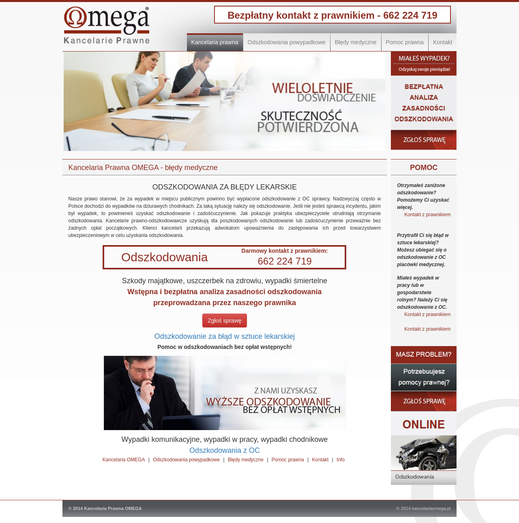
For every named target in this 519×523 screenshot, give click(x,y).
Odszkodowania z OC (224, 450)
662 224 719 (410, 15)
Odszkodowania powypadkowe (287, 42)
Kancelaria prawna (214, 42)
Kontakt (442, 42)
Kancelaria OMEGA (124, 460)
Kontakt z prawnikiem (427, 214)
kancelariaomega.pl (431, 508)
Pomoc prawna (405, 42)
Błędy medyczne (356, 42)
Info (341, 460)
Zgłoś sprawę (224, 320)
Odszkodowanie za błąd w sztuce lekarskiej (224, 336)
